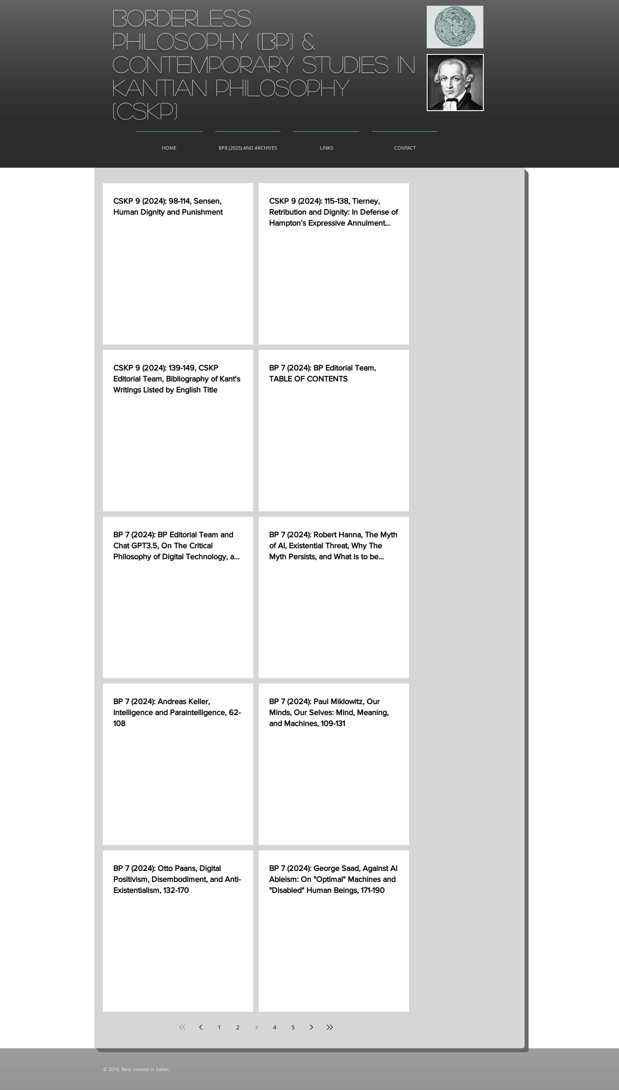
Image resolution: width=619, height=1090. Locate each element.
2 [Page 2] (237, 1027)
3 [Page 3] (256, 1027)
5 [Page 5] (293, 1027)
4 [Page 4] (274, 1027)
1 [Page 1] (219, 1027)
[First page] (182, 1027)
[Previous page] (201, 1027)
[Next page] (311, 1027)
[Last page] (330, 1027)
